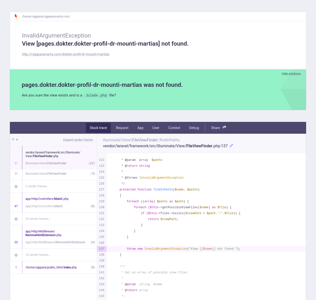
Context (174, 128)
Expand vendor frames (78, 140)
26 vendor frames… (37, 219)
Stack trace (98, 128)
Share (218, 128)
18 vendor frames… (37, 255)
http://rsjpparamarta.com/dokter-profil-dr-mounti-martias (65, 54)
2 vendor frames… (37, 186)
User (155, 128)
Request (122, 128)
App (140, 128)
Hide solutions (291, 73)
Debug (194, 128)
